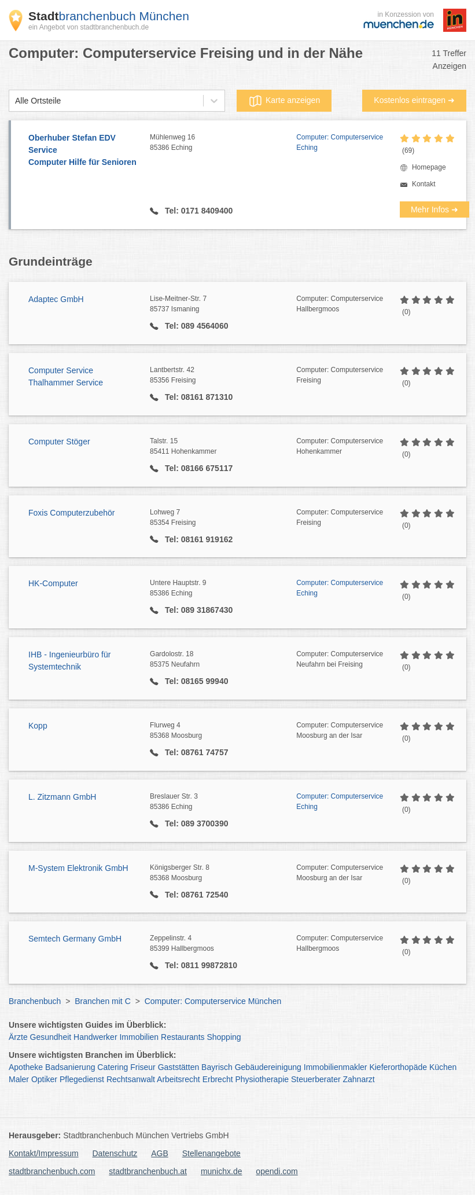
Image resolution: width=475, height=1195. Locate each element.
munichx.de (221, 1171)
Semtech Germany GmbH (74, 938)
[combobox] (15, 101)
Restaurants (182, 1037)
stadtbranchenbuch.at (148, 1171)
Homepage (429, 167)
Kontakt (424, 184)
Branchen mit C (102, 1001)
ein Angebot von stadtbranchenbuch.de (88, 27)
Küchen (442, 1067)
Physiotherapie (262, 1079)
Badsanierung (70, 1067)
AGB (159, 1153)
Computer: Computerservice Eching (339, 142)
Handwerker (95, 1037)
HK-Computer (53, 583)
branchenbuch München (108, 16)
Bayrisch (217, 1067)
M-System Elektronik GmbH (78, 868)
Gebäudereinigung (268, 1067)
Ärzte (18, 1037)
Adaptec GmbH (56, 299)
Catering (112, 1067)
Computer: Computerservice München (213, 1001)
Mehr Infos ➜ (434, 209)
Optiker (44, 1079)
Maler (19, 1079)
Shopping (224, 1037)
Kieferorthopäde (398, 1067)
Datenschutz (115, 1153)
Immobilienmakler (335, 1067)
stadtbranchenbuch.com (52, 1171)
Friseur (143, 1067)
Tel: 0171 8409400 (198, 210)
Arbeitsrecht (178, 1079)
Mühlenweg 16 (223, 143)
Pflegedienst (82, 1079)
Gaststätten (179, 1067)
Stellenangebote (211, 1153)
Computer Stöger (59, 441)
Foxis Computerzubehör (71, 512)
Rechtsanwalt (130, 1079)
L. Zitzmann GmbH (62, 796)
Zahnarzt (358, 1079)
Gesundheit (51, 1037)
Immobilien (139, 1037)
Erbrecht (217, 1079)
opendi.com (276, 1171)
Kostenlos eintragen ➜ (414, 100)
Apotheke (26, 1067)
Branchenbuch (35, 1001)
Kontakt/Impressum (44, 1153)
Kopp (37, 725)
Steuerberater (316, 1079)
